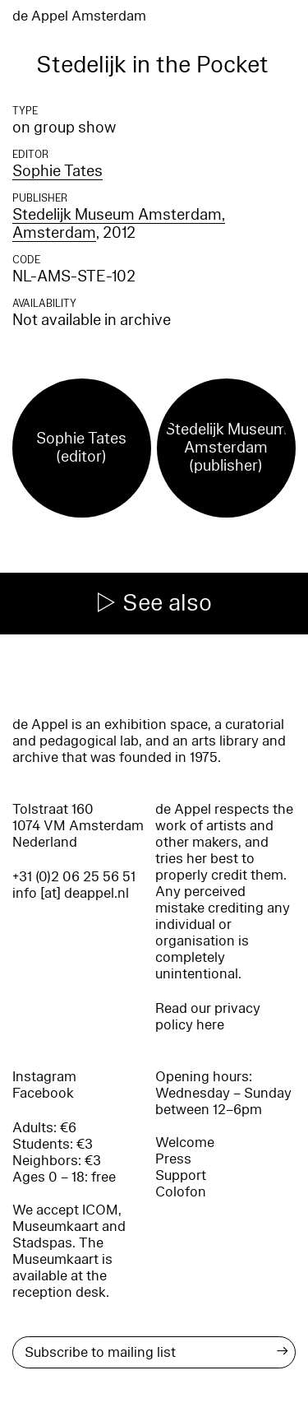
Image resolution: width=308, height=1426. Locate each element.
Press (173, 1159)
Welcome (184, 1142)
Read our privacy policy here (207, 1016)
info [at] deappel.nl (70, 893)
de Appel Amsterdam (79, 16)
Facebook (43, 1093)
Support (180, 1175)
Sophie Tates (57, 171)
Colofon (180, 1191)
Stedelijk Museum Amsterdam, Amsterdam (118, 224)
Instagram (44, 1076)
